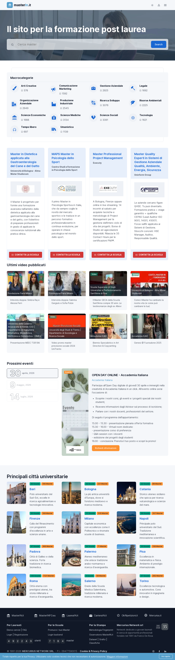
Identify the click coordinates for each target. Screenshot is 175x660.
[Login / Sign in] (159, 5)
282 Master (157, 576)
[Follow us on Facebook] (159, 651)
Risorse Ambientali (150, 100)
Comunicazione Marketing (68, 87)
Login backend (55, 634)
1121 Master (48, 576)
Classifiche (94, 643)
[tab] (32, 373)
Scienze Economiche (33, 115)
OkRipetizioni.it (130, 615)
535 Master (103, 513)
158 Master (157, 546)
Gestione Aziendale (111, 85)
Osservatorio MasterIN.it (101, 634)
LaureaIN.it (72, 615)
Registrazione (21, 634)
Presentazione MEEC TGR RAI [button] (25, 342)
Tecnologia (146, 115)
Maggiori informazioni (117, 656)
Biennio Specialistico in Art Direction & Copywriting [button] (106, 344)
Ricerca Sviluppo (110, 100)
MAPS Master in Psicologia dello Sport (63, 158)
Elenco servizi (13, 630)
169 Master (47, 513)
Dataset (93, 639)
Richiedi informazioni (105, 448)
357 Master (157, 513)
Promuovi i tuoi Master (59, 630)
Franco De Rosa (145, 636)
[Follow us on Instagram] (153, 651)
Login (9, 634)
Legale (143, 85)
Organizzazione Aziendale (29, 102)
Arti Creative (28, 85)
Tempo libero (28, 126)
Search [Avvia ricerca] (159, 44)
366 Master (47, 546)
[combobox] (82, 44)
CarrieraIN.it (100, 615)
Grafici (102, 639)
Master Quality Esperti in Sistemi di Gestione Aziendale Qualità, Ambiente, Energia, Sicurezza (148, 162)
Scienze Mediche (70, 115)
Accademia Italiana (102, 380)
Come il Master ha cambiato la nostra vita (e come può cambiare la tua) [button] (149, 303)
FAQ (25, 630)
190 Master (47, 484)
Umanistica (67, 126)
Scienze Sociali (109, 115)
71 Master (102, 546)
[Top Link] (165, 5)
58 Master (100, 576)
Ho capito (166, 656)
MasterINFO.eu (47, 615)
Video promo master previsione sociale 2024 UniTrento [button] (63, 345)
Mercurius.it (155, 615)
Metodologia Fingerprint (101, 630)
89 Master (157, 484)
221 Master (102, 484)
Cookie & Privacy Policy (93, 651)
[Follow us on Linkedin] (165, 651)
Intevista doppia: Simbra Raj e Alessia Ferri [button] (25, 301)
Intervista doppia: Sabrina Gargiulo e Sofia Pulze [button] (64, 301)
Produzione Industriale (66, 102)
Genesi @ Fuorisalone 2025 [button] (147, 342)
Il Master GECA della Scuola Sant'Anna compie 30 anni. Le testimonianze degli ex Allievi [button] (107, 303)
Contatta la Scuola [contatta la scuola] (25, 254)
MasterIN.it (18, 615)
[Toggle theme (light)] (152, 5)
